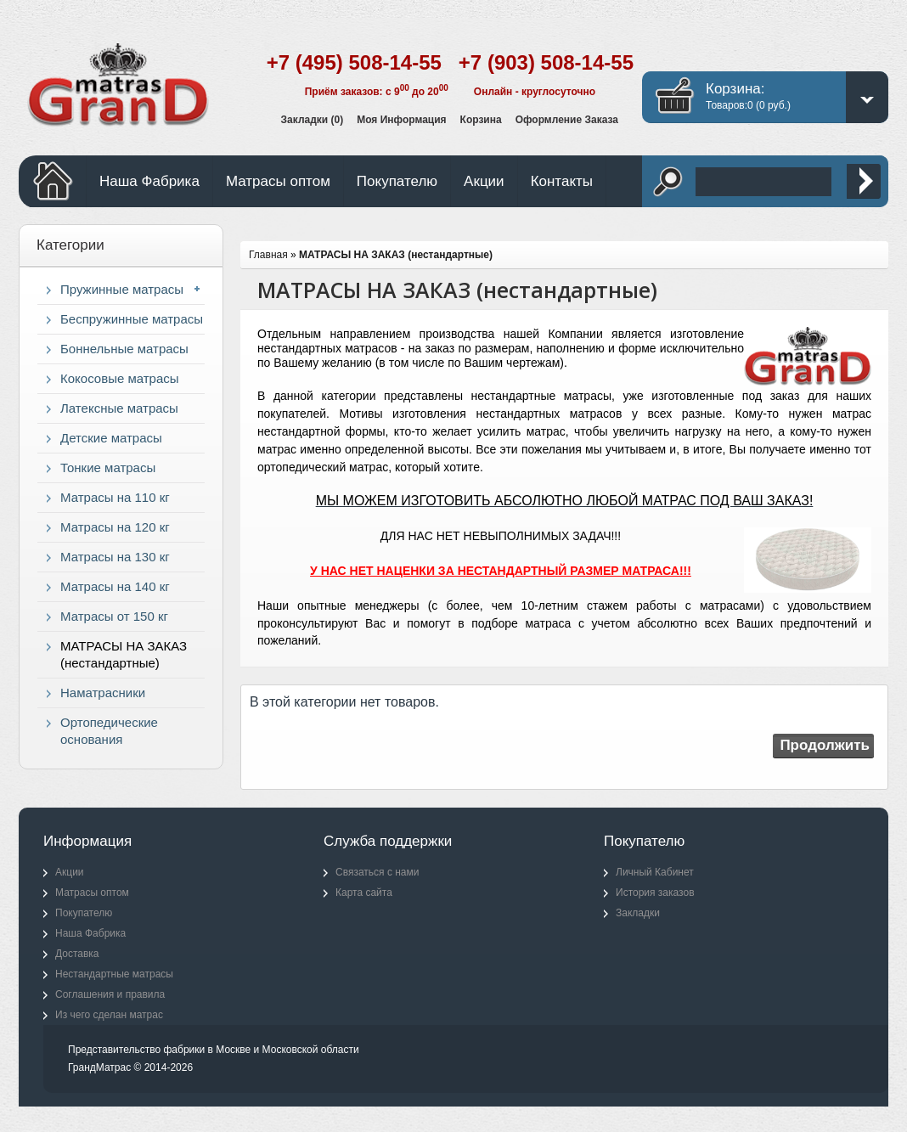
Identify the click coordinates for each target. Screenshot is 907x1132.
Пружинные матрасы (121, 289)
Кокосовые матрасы (119, 378)
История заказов (655, 892)
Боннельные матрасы (124, 348)
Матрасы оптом (278, 181)
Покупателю (397, 181)
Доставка (77, 954)
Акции (484, 181)
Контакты (562, 181)
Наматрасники (102, 692)
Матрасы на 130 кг (115, 556)
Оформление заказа (566, 120)
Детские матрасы (111, 438)
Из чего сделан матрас (109, 1015)
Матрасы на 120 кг (115, 527)
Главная (268, 255)
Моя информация (401, 120)
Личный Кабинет (655, 872)
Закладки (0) (312, 120)
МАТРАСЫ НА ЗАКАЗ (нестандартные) (123, 654)
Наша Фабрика (149, 181)
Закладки (638, 913)
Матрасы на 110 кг (115, 497)
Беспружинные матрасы (131, 319)
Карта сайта (363, 892)
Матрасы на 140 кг (115, 586)
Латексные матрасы (119, 408)
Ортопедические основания (109, 730)
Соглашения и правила (110, 994)
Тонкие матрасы (107, 467)
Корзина (481, 120)
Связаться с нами (377, 872)
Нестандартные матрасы (114, 974)
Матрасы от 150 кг (114, 616)
